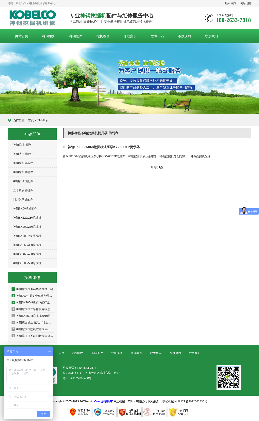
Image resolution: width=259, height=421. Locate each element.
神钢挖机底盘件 (23, 172)
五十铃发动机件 (23, 190)
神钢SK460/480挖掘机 (27, 254)
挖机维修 (103, 36)
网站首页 (21, 36)
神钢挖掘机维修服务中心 (32, 18)
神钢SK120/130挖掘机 (27, 217)
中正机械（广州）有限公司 (131, 401)
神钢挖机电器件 (23, 163)
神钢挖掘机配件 (23, 144)
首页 (31, 120)
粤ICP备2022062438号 (77, 378)
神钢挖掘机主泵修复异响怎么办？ (33, 309)
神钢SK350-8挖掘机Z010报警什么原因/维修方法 (33, 315)
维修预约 (184, 36)
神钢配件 (75, 36)
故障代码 (157, 36)
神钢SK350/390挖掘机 (27, 245)
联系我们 (230, 3)
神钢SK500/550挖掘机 (27, 263)
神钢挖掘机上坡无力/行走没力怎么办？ (33, 322)
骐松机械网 (169, 401)
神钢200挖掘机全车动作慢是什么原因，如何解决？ (33, 295)
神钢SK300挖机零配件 (27, 235)
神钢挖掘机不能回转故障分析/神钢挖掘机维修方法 (33, 335)
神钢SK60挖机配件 (25, 208)
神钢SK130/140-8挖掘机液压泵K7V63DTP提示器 (104, 147)
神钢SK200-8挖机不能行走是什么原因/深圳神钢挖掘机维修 (33, 302)
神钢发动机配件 (23, 181)
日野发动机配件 (23, 199)
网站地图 (245, 3)
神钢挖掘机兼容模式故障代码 (32, 289)
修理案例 (130, 36)
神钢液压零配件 (23, 153)
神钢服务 (48, 36)
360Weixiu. (87, 401)
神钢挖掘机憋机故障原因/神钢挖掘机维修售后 (33, 329)
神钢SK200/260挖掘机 (27, 226)
